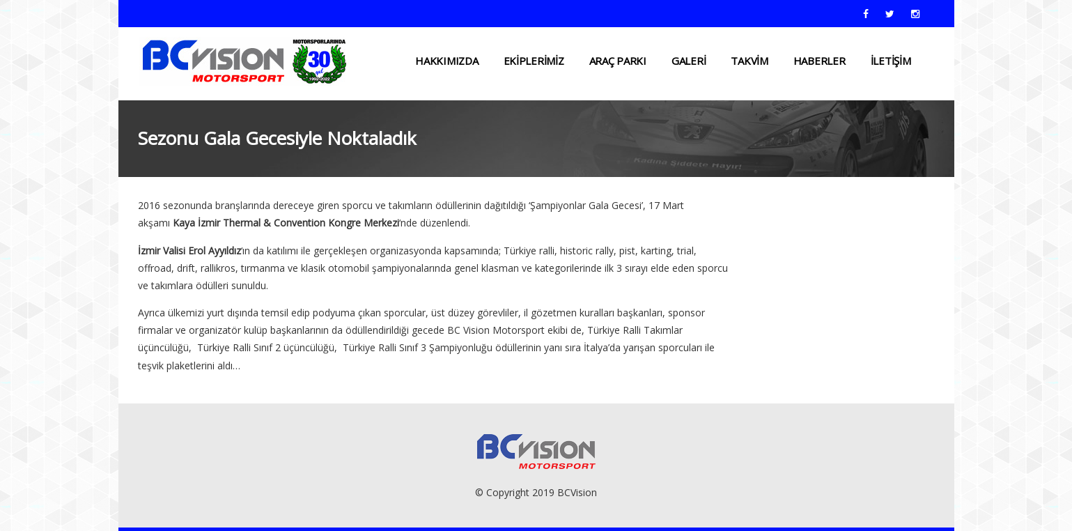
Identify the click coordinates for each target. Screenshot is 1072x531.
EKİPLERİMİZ (534, 61)
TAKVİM (749, 61)
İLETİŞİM (891, 61)
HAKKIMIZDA (446, 61)
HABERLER (819, 61)
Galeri (688, 61)
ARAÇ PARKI (617, 61)
